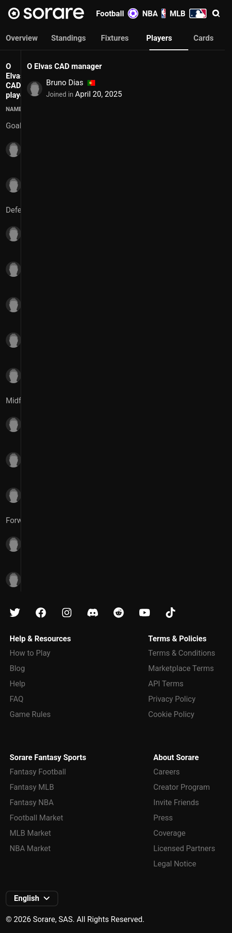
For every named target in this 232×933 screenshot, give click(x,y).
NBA (154, 13)
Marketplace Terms (181, 668)
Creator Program (181, 787)
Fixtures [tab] (115, 38)
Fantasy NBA (32, 802)
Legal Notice (174, 863)
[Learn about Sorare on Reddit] (119, 613)
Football (117, 13)
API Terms (166, 683)
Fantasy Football (38, 771)
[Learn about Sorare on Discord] (93, 613)
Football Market (36, 817)
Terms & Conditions (182, 653)
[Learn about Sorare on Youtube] (144, 613)
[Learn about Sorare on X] (15, 613)
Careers (166, 771)
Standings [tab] (68, 38)
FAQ (17, 699)
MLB (188, 13)
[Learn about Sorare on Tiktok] (170, 613)
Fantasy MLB (32, 787)
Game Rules (30, 714)
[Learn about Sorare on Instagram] (67, 613)
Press (162, 817)
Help (17, 683)
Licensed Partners (184, 848)
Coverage (169, 833)
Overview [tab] (21, 38)
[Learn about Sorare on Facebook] (41, 613)
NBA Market (30, 848)
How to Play (30, 653)
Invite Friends (176, 802)
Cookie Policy (171, 714)
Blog (17, 668)
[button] (216, 13)
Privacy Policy (172, 699)
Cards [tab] (204, 38)
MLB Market (30, 833)
